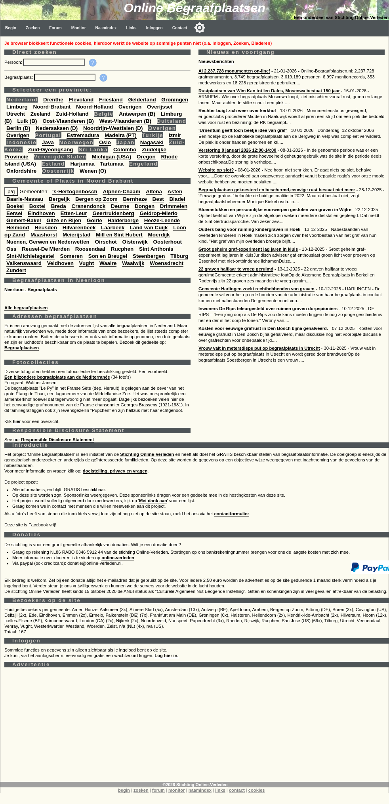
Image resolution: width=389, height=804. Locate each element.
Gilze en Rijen (63, 220)
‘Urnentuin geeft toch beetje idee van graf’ (242, 130)
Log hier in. (166, 655)
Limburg (17, 107)
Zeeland (41, 114)
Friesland (111, 100)
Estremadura (83, 135)
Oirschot (106, 242)
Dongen (144, 206)
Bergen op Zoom (96, 199)
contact (237, 790)
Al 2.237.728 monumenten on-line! (234, 71)
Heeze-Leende (162, 220)
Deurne (120, 206)
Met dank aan (153, 500)
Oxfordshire (21, 171)
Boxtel (37, 206)
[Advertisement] (194, 726)
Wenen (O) (93, 171)
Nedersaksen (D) (57, 128)
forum (158, 790)
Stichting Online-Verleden (147, 454)
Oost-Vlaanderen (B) (68, 121)
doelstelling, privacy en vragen (115, 471)
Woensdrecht (166, 263)
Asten (175, 191)
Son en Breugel (108, 256)
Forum (55, 28)
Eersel (14, 213)
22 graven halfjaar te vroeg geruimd (235, 269)
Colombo (124, 149)
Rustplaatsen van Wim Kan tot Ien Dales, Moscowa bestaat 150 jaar (269, 90)
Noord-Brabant (52, 107)
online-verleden (117, 557)
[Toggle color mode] (200, 28)
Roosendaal (90, 249)
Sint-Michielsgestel (30, 256)
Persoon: (13, 62)
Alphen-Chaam (121, 191)
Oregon (146, 157)
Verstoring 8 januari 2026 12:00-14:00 (237, 150)
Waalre (108, 263)
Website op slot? (216, 170)
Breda (58, 206)
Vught (86, 263)
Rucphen (122, 249)
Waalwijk (133, 263)
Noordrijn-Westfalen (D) (113, 128)
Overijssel (159, 107)
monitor (176, 790)
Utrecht (15, 114)
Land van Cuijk (149, 228)
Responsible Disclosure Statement (57, 439)
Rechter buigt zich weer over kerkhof (237, 110)
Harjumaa (82, 164)
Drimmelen (173, 206)
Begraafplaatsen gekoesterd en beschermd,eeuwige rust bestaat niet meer (276, 189)
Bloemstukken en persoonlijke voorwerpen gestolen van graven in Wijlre (274, 209)
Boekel (15, 206)
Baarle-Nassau (24, 199)
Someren (71, 256)
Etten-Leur (74, 213)
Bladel (177, 199)
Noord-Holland (94, 107)
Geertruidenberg (113, 213)
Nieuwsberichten (216, 61)
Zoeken (33, 28)
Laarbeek (112, 228)
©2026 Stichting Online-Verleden (194, 784)
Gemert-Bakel (23, 220)
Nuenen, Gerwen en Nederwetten (48, 242)
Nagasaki (152, 142)
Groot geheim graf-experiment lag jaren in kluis (248, 249)
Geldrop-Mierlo (158, 213)
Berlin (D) (18, 128)
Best (158, 199)
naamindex (200, 790)
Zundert (16, 270)
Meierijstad (76, 235)
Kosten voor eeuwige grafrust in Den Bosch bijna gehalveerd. (263, 328)
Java (48, 142)
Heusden (45, 228)
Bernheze (135, 199)
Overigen (129, 107)
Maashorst (44, 235)
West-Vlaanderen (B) (125, 121)
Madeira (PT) (121, 135)
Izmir (175, 135)
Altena (154, 191)
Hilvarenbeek (79, 228)
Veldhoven (60, 263)
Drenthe (53, 100)
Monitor (78, 28)
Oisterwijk (135, 242)
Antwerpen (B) (137, 114)
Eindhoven (41, 213)
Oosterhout (167, 242)
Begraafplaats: (19, 77)
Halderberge (123, 220)
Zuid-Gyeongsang (50, 149)
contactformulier (231, 513)
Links (131, 28)
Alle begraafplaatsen (26, 307)
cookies (256, 790)
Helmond (17, 228)
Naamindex (106, 28)
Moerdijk (159, 235)
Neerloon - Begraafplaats (30, 289)
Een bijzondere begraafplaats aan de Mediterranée (57, 377)
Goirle (94, 220)
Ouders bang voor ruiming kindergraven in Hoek (249, 229)
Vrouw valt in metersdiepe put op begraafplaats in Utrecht (259, 348)
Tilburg (179, 256)
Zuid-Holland (72, 114)
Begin (10, 28)
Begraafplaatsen (21, 347)
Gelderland (142, 100)
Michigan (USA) (111, 157)
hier (17, 421)
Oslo (105, 142)
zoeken (141, 790)
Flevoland (81, 100)
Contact (179, 28)
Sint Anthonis (156, 249)
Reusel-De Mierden (46, 249)
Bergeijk (59, 199)
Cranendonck (88, 206)
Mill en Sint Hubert (119, 235)
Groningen (174, 100)
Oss (11, 249)
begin (124, 790)
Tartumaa (112, 164)
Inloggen (154, 28)
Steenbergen (149, 256)
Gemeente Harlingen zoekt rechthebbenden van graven (256, 288)
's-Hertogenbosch (74, 191)
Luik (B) (27, 121)
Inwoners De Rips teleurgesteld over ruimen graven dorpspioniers (268, 308)
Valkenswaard (24, 263)
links (220, 790)
